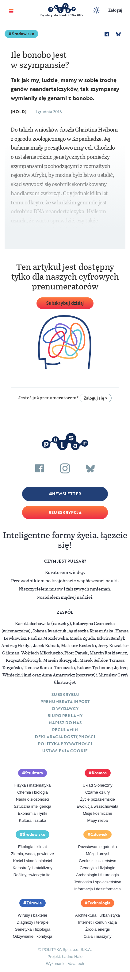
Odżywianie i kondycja (32, 936)
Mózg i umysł (97, 853)
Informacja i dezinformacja (97, 889)
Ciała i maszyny (97, 936)
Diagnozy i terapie (32, 922)
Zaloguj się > (95, 398)
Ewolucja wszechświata (97, 806)
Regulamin (65, 730)
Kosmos (99, 773)
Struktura (34, 773)
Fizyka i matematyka (32, 785)
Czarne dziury (97, 792)
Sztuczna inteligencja (32, 806)
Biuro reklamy (65, 716)
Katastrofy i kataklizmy (32, 868)
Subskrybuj (65, 694)
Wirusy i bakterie (32, 915)
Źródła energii (97, 929)
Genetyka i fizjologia (97, 868)
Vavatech (76, 963)
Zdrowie (34, 903)
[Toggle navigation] (11, 10)
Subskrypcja (67, 512)
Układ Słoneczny (98, 785)
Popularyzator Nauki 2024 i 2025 (61, 15)
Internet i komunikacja (97, 922)
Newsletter (66, 494)
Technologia (99, 903)
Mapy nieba (97, 820)
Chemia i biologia (32, 792)
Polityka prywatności (65, 744)
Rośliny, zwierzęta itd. (32, 875)
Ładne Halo (72, 956)
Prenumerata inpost (65, 701)
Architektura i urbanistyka (97, 915)
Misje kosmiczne (97, 813)
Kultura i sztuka (32, 820)
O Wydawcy (65, 709)
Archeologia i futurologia (97, 875)
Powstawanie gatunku (97, 846)
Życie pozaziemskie (97, 799)
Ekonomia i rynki (32, 813)
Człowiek (99, 834)
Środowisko (23, 34)
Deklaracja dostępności (65, 737)
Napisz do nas (65, 723)
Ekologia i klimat (32, 846)
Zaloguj (115, 10)
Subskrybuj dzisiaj (65, 303)
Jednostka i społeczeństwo (97, 882)
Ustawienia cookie (65, 751)
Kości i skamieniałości (32, 860)
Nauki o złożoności (32, 799)
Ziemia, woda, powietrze (32, 853)
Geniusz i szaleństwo (97, 860)
